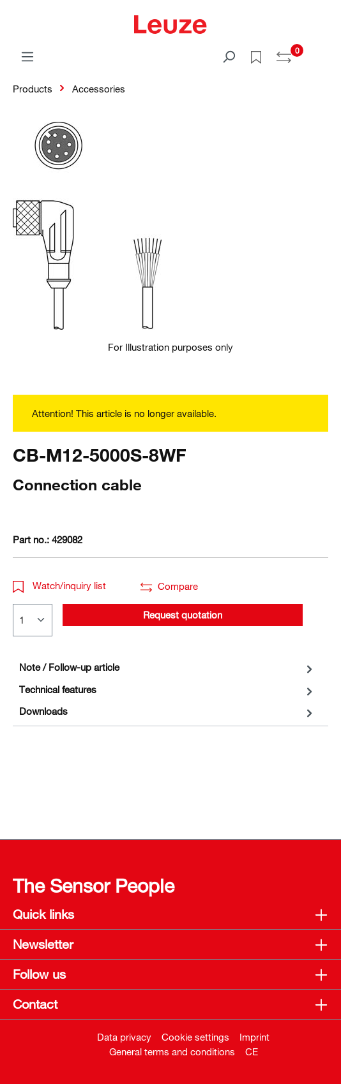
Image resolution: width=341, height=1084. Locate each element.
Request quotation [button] (182, 614)
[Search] (228, 56)
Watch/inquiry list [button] (59, 585)
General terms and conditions (172, 1051)
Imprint (254, 1037)
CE (251, 1051)
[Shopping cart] (320, 52)
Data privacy (124, 1037)
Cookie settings (195, 1037)
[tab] (167, 667)
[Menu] (27, 56)
